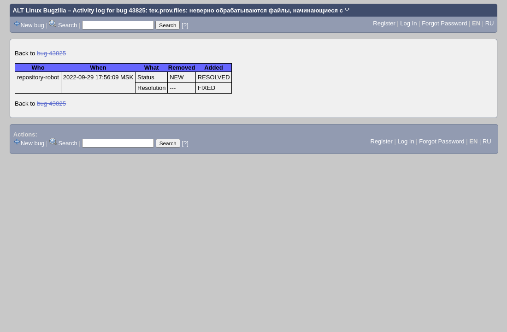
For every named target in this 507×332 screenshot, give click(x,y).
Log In (408, 23)
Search (67, 25)
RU (489, 23)
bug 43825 (51, 53)
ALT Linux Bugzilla (39, 10)
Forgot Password (444, 23)
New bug (32, 25)
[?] (185, 25)
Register (384, 23)
